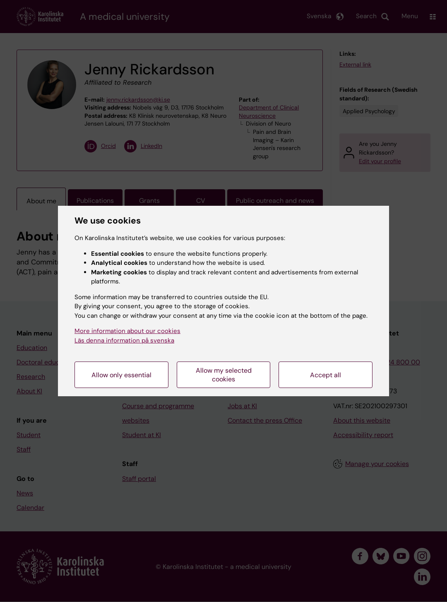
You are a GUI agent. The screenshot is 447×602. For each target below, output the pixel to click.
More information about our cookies (127, 331)
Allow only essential (121, 375)
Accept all (325, 375)
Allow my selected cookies (224, 374)
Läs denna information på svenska (124, 340)
